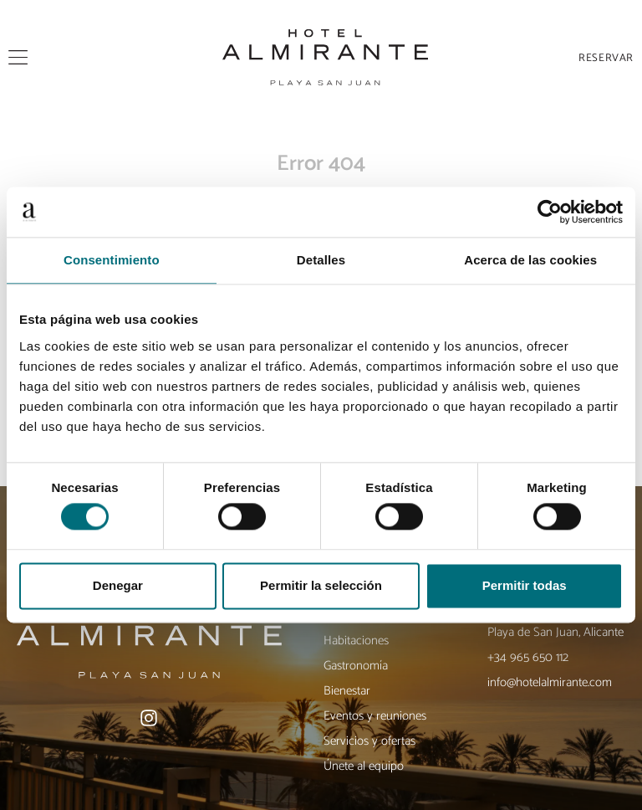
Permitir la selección (321, 585)
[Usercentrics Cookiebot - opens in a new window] (549, 211)
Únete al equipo (364, 766)
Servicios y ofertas (369, 741)
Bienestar (347, 690)
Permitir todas (524, 585)
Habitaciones (356, 640)
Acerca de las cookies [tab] (530, 260)
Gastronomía (356, 665)
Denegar (118, 585)
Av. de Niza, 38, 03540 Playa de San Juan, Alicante (555, 624)
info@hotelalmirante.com (549, 682)
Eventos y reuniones (375, 715)
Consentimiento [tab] (112, 260)
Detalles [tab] (321, 260)
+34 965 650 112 (527, 657)
